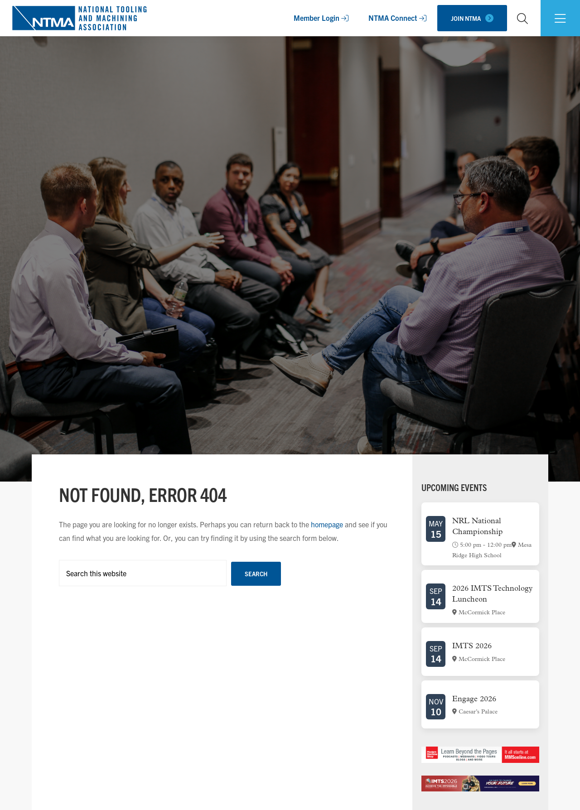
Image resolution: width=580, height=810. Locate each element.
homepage (327, 524)
